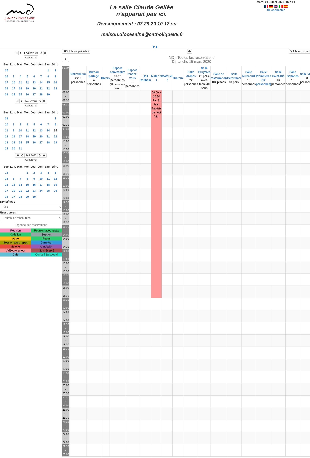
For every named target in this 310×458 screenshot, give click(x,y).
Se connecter (276, 10)
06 (6, 76)
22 (48, 88)
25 (20, 94)
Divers (105, 78)
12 (27, 82)
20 (34, 88)
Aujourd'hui (31, 57)
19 (27, 88)
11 (20, 82)
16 (55, 82)
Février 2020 (31, 53)
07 (6, 82)
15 (48, 82)
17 (13, 88)
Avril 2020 (31, 155)
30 (13, 148)
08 (6, 88)
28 (41, 94)
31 (20, 148)
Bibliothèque (78, 74)
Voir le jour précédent (76, 51)
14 (41, 82)
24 (13, 94)
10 (13, 82)
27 (34, 94)
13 (34, 82)
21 (41, 88)
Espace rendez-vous (133, 74)
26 (27, 94)
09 (6, 94)
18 (20, 88)
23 (55, 88)
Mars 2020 (31, 101)
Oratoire (178, 78)
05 (6, 70)
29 (48, 94)
